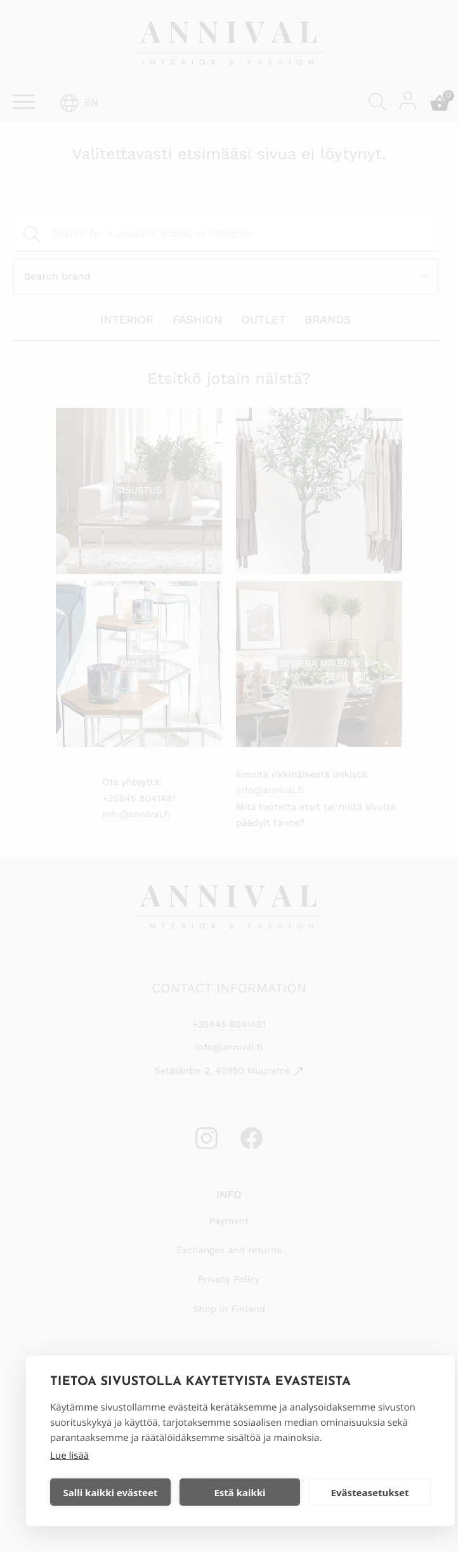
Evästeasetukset (370, 1492)
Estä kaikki (239, 1492)
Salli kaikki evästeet (110, 1492)
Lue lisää (69, 1455)
